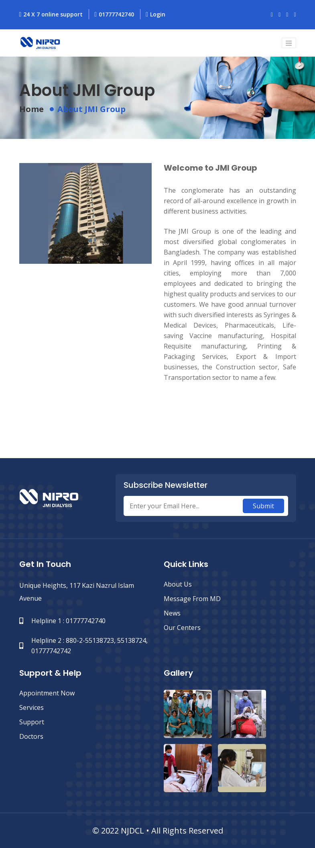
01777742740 (114, 14)
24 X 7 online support (51, 14)
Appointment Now (47, 693)
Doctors (31, 736)
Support (31, 722)
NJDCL (132, 830)
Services (31, 707)
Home (31, 109)
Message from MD (192, 598)
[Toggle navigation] (289, 43)
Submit (263, 505)
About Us (178, 584)
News (172, 613)
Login (155, 14)
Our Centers (182, 627)
